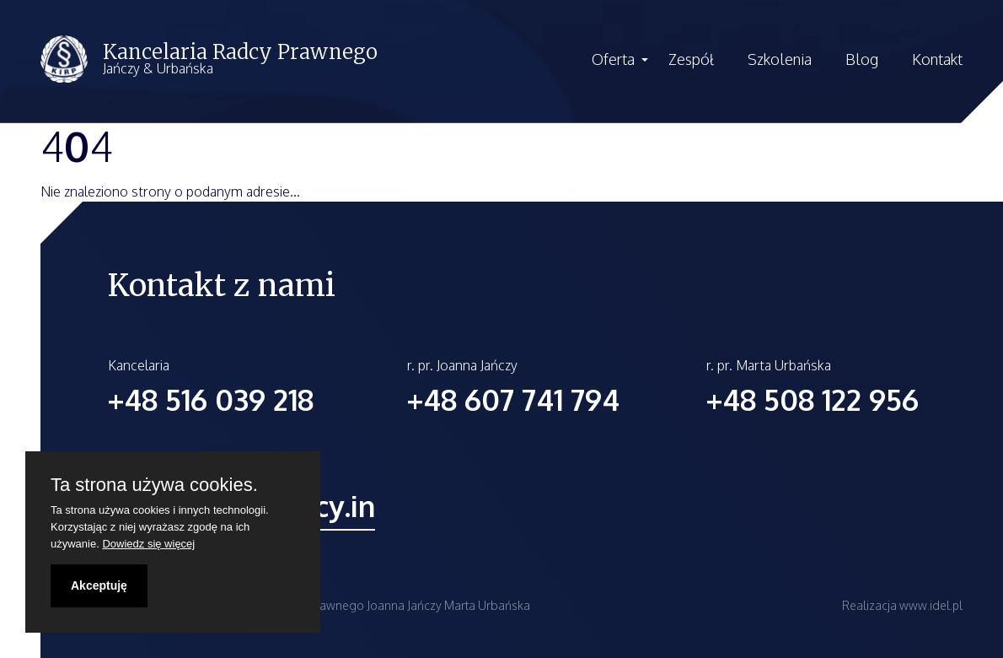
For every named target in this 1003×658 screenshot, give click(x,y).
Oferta (613, 59)
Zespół (691, 59)
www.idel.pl (931, 605)
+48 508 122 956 (812, 400)
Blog (861, 59)
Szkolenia (780, 59)
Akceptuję (99, 585)
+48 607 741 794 (513, 400)
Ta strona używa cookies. (154, 485)
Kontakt (937, 59)
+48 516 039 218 (211, 400)
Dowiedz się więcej (148, 543)
